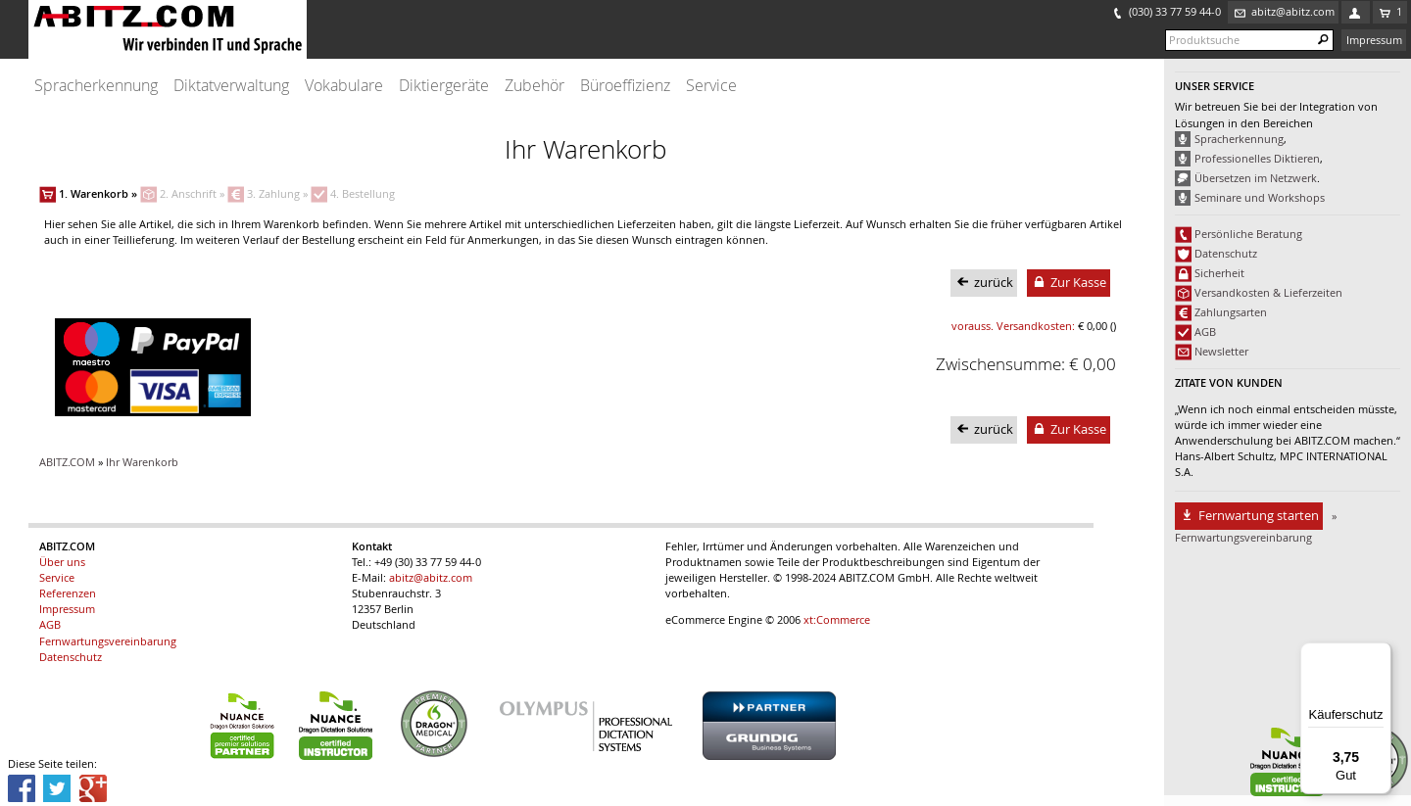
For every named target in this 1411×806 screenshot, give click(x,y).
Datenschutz (1225, 254)
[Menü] (1379, 654)
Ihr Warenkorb (142, 462)
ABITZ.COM (67, 462)
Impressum (1374, 40)
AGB (1205, 332)
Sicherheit (1219, 273)
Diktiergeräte (444, 85)
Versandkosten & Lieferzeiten (1268, 293)
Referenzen (67, 593)
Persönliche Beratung (1248, 234)
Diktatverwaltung (231, 85)
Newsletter (1221, 351)
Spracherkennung (96, 85)
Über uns (62, 562)
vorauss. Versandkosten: (1013, 326)
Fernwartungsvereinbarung (107, 641)
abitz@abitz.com (430, 578)
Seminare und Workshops (1259, 198)
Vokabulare (344, 85)
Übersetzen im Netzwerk (1255, 178)
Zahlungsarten (1230, 312)
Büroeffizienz (625, 85)
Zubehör (534, 85)
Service (711, 85)
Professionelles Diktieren (1257, 159)
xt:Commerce (836, 620)
